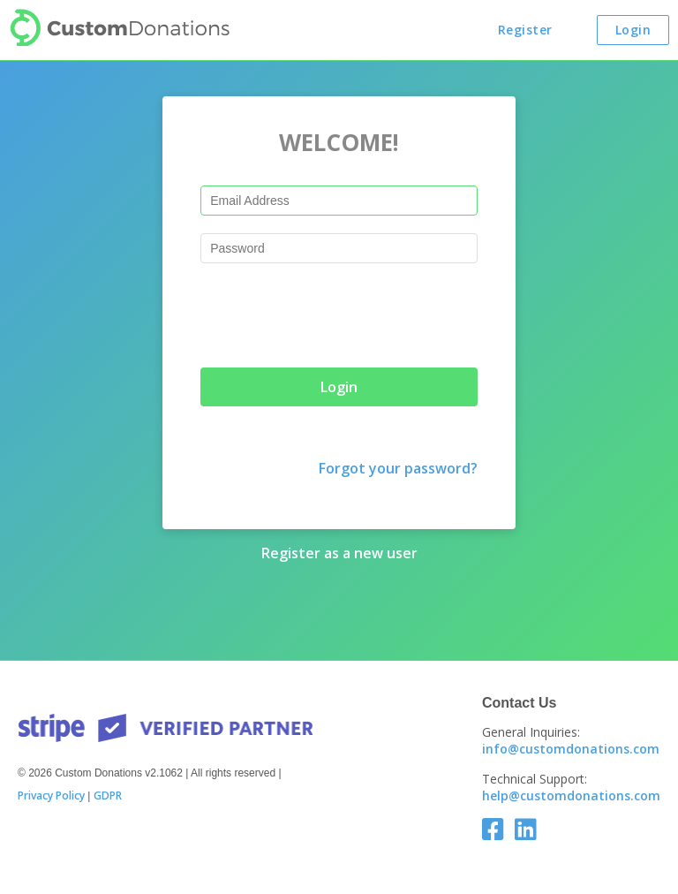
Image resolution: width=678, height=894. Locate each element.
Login (633, 29)
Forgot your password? (398, 468)
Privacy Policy (51, 796)
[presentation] (334, 315)
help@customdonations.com (571, 795)
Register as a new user (339, 553)
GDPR (108, 796)
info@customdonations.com (570, 748)
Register (525, 29)
